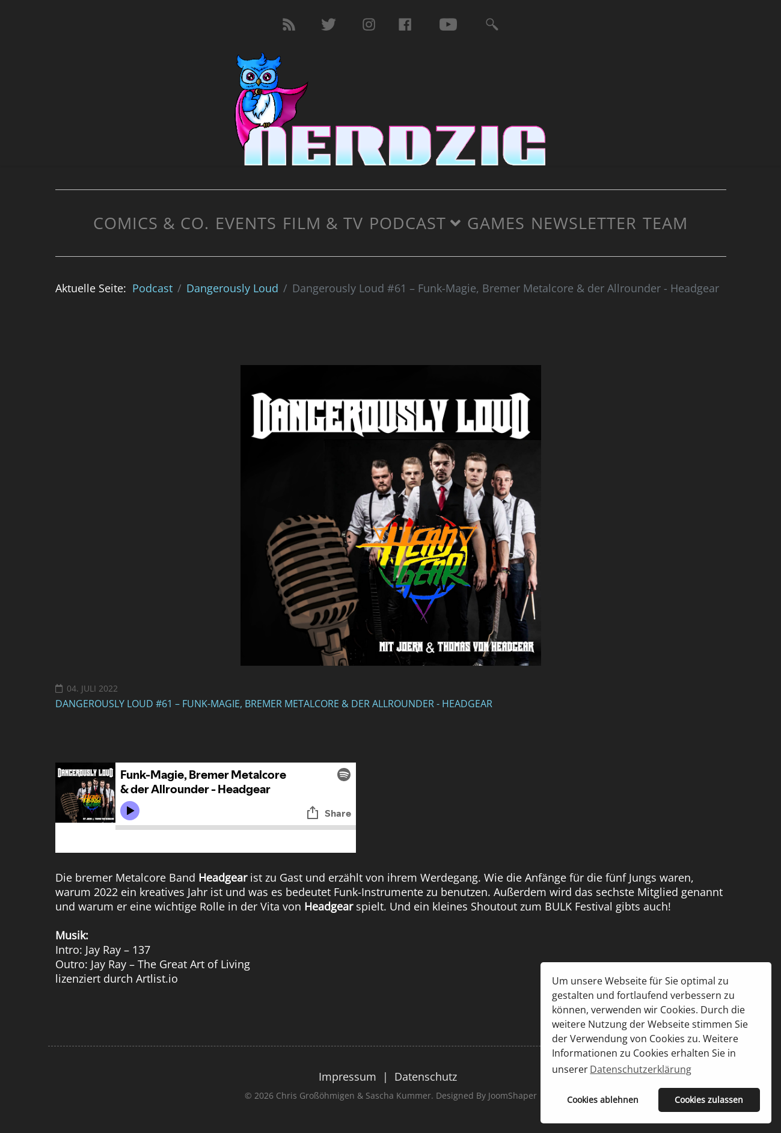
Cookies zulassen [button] (709, 1099)
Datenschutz (425, 1076)
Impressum (347, 1076)
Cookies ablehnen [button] (603, 1099)
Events (246, 223)
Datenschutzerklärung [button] (640, 1069)
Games (496, 223)
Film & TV (323, 223)
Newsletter (584, 223)
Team (665, 223)
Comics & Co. (151, 223)
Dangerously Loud (232, 288)
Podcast (407, 223)
